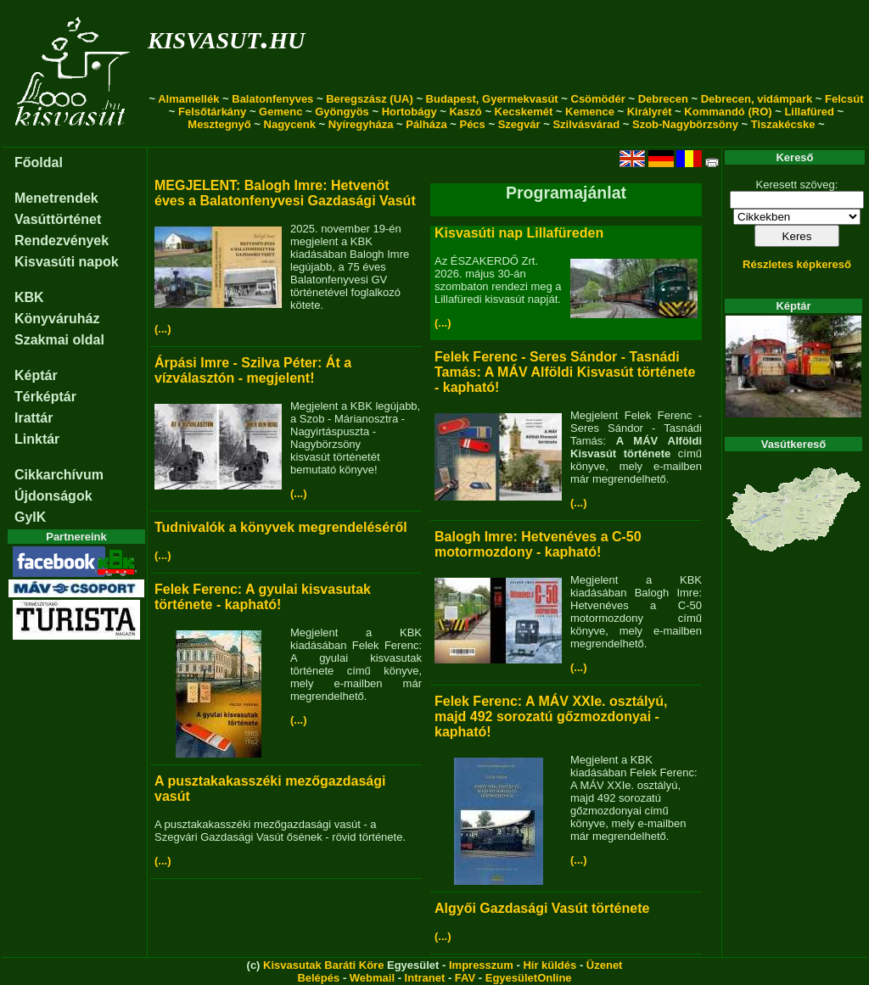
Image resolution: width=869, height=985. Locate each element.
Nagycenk (290, 124)
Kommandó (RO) (727, 111)
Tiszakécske (783, 124)
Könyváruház (56, 318)
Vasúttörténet (57, 219)
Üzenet (604, 965)
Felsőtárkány (212, 111)
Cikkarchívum (59, 474)
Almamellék (188, 98)
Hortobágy (409, 111)
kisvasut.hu (226, 37)
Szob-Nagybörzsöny (685, 124)
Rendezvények (61, 240)
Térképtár (45, 396)
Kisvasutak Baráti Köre (323, 965)
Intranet (425, 977)
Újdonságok (53, 496)
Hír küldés (549, 965)
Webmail (372, 977)
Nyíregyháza (361, 124)
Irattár (33, 418)
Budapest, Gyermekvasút (492, 98)
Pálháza (426, 124)
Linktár (36, 439)
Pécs (472, 124)
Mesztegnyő (219, 124)
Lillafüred (809, 111)
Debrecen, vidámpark (757, 98)
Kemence (589, 111)
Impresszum (481, 965)
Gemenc (280, 111)
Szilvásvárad (586, 124)
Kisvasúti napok (66, 262)
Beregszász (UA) (369, 98)
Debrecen (663, 98)
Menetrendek (56, 198)
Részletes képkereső (797, 264)
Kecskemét (524, 111)
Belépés (318, 977)
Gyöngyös (342, 111)
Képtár (36, 375)
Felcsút (844, 98)
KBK (29, 297)
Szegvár (519, 124)
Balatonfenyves (272, 98)
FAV (465, 977)
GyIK (30, 517)
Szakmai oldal (59, 340)
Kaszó (465, 111)
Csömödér (598, 98)
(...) (162, 328)
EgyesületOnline (528, 977)
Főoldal (38, 162)
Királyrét (649, 111)
